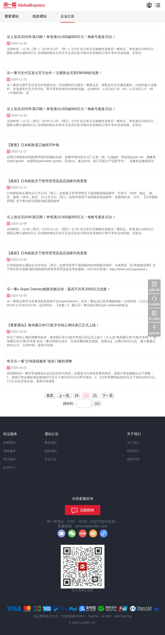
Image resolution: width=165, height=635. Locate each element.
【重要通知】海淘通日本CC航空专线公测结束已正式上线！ (53, 325)
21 (95, 395)
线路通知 (40, 16)
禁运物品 (9, 459)
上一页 (64, 395)
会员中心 (9, 467)
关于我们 (133, 442)
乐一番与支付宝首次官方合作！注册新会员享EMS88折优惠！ (54, 73)
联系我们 (133, 451)
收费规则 (9, 442)
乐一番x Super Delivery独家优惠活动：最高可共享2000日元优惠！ (58, 289)
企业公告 (68, 16)
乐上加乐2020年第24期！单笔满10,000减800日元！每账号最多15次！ (61, 37)
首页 (50, 395)
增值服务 (9, 451)
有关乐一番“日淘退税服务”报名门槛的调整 (39, 361)
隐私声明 (133, 459)
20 (86, 395)
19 (76, 395)
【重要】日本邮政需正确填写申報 (33, 145)
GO (97, 403)
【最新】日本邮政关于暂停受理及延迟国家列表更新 (47, 181)
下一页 (107, 395)
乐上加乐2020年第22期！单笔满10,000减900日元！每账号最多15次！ (61, 217)
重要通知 (12, 16)
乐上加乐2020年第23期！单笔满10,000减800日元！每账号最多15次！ (61, 109)
